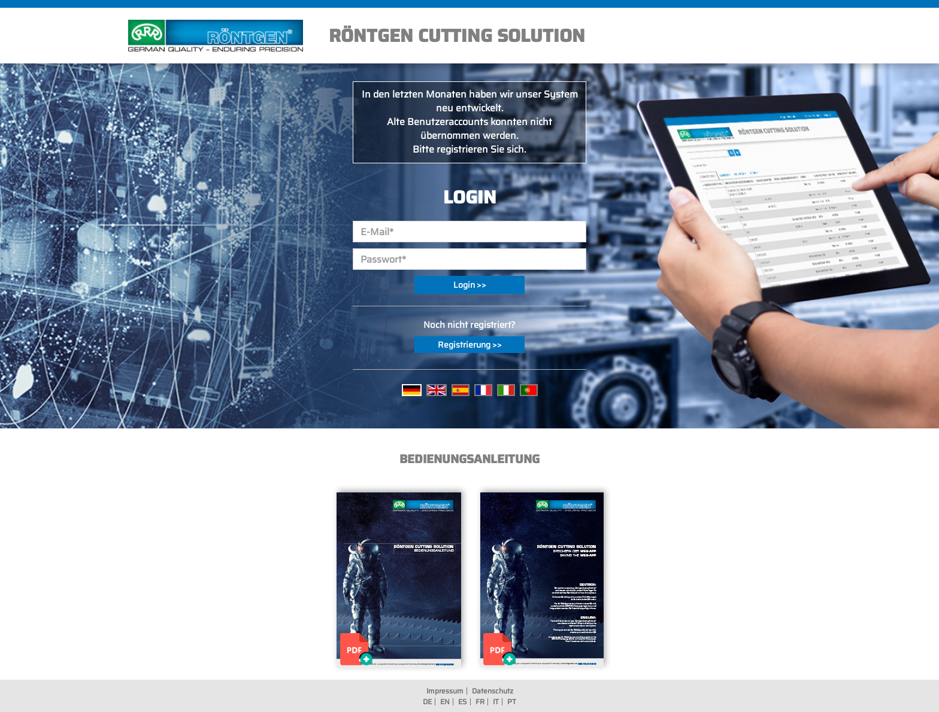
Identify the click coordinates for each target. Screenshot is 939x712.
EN (445, 701)
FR (479, 701)
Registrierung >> (470, 344)
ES (462, 701)
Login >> (469, 284)
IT (496, 701)
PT (511, 701)
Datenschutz (492, 691)
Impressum (445, 691)
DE (427, 701)
